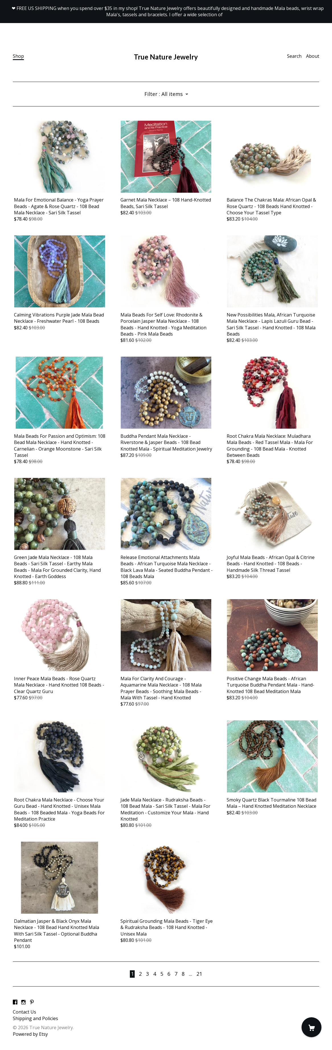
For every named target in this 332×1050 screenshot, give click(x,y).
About (312, 56)
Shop (18, 56)
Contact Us (24, 1012)
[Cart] (311, 1027)
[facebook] (15, 1002)
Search (294, 56)
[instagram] (23, 1002)
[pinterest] (32, 1002)
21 (199, 973)
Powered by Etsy (30, 1034)
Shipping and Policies (35, 1018)
